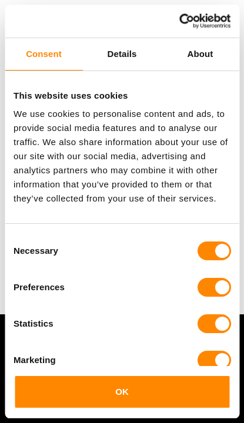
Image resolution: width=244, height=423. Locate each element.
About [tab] (200, 54)
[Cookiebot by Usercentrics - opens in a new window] (179, 21)
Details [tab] (122, 54)
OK (122, 392)
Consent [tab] (44, 54)
